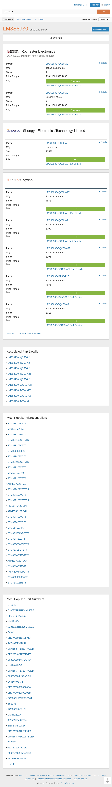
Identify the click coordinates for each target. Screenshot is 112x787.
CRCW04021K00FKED (19, 654)
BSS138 (12, 704)
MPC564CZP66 (16, 528)
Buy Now (75, 81)
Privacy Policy (78, 775)
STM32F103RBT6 (17, 434)
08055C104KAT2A (17, 720)
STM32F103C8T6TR (18, 440)
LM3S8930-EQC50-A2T (58, 248)
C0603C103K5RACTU (19, 753)
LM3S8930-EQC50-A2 (57, 304)
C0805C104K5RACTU (19, 660)
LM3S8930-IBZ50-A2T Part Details (64, 297)
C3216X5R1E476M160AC (21, 627)
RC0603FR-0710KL (18, 709)
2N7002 (12, 742)
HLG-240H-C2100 (17, 616)
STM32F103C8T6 (17, 423)
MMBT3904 (14, 621)
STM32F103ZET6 (17, 478)
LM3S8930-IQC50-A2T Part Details (64, 213)
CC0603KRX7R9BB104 (20, 698)
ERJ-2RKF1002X (16, 725)
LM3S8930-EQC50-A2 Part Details (64, 325)
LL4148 (11, 764)
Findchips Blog (80, 5)
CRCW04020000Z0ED (19, 693)
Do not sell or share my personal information (54, 779)
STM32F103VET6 (17, 467)
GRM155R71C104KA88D (21, 671)
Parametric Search (63, 775)
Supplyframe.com (67, 783)
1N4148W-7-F (15, 665)
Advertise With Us (80, 779)
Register (95, 5)
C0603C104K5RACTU (19, 676)
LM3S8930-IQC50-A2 (57, 64)
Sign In (107, 5)
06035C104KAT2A (17, 747)
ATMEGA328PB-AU (18, 511)
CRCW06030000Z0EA (19, 687)
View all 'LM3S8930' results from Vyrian (24, 333)
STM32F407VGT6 (17, 456)
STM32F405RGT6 (17, 566)
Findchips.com (4, 4)
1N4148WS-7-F (16, 682)
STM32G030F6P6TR (18, 544)
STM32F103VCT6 (17, 495)
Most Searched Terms (45, 775)
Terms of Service (92, 775)
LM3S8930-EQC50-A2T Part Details (64, 269)
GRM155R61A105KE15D (21, 736)
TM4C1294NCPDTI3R (19, 571)
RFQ (75, 160)
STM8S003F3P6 (16, 451)
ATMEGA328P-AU (17, 484)
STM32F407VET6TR (18, 489)
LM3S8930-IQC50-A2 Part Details (63, 85)
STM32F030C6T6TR (18, 462)
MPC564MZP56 (16, 429)
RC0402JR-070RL (17, 643)
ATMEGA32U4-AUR (18, 561)
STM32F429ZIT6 (16, 539)
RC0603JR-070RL (17, 758)
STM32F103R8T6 (17, 582)
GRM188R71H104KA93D (21, 649)
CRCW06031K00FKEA (19, 731)
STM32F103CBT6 (17, 445)
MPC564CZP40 (16, 473)
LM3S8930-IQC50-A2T (58, 192)
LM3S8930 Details (100, 29)
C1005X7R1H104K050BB (21, 610)
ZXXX (11, 632)
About (32, 775)
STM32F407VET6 (17, 517)
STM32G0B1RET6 (17, 550)
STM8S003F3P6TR (18, 577)
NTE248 (12, 605)
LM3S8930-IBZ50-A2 (18, 401)
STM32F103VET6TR (18, 500)
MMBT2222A (14, 714)
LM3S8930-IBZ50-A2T (57, 276)
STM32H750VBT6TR (18, 533)
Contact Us (23, 775)
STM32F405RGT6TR (18, 555)
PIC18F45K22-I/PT (17, 506)
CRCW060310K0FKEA (19, 638)
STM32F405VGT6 (17, 522)
